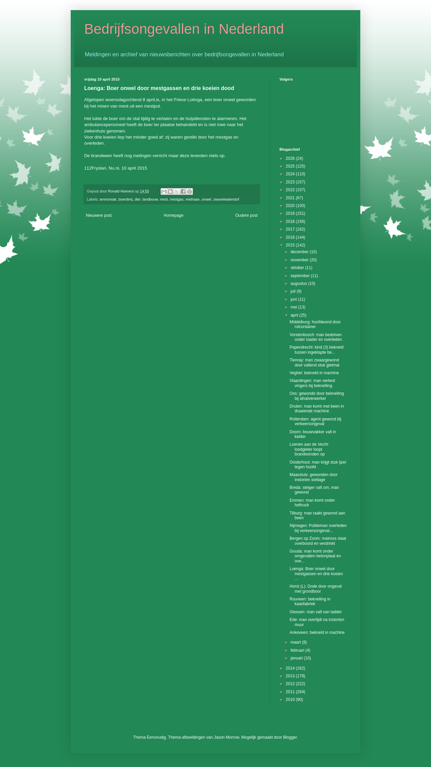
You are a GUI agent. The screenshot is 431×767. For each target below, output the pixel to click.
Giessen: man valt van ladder (316, 612)
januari (297, 658)
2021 (291, 198)
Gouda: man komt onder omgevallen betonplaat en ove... (315, 556)
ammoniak (108, 199)
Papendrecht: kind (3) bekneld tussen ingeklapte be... (316, 349)
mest (164, 199)
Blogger (290, 737)
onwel (206, 199)
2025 (291, 166)
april (295, 315)
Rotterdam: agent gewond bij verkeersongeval (315, 421)
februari (298, 650)
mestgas (177, 199)
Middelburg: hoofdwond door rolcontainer (315, 324)
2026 (291, 158)
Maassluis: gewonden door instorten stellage (314, 477)
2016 (291, 237)
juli (294, 291)
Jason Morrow (226, 737)
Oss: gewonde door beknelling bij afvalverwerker (317, 396)
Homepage (174, 215)
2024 (291, 174)
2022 (291, 189)
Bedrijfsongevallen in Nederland (184, 29)
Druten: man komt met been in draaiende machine (317, 408)
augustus (299, 283)
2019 (291, 213)
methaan (193, 199)
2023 (291, 182)
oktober (298, 267)
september (301, 275)
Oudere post (246, 215)
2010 (291, 699)
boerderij (126, 199)
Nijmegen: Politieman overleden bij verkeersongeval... (318, 528)
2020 (291, 205)
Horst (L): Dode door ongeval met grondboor (316, 588)
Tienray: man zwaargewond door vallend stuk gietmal (314, 362)
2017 (291, 229)
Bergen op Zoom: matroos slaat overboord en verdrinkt (318, 540)
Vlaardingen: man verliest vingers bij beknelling (312, 383)
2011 (291, 691)
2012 (291, 683)
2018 (291, 221)
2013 (291, 676)
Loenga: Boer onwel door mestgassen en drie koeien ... (316, 573)
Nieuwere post (99, 215)
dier (137, 199)
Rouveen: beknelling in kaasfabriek (310, 601)
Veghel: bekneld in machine (314, 373)
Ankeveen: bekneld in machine (317, 632)
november (300, 260)
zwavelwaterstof (226, 199)
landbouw (150, 199)
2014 (291, 668)
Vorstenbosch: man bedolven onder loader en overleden (316, 337)
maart (296, 642)
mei (294, 307)
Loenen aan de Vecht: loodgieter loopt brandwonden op (309, 449)
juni (294, 299)
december (300, 251)
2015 (291, 245)
